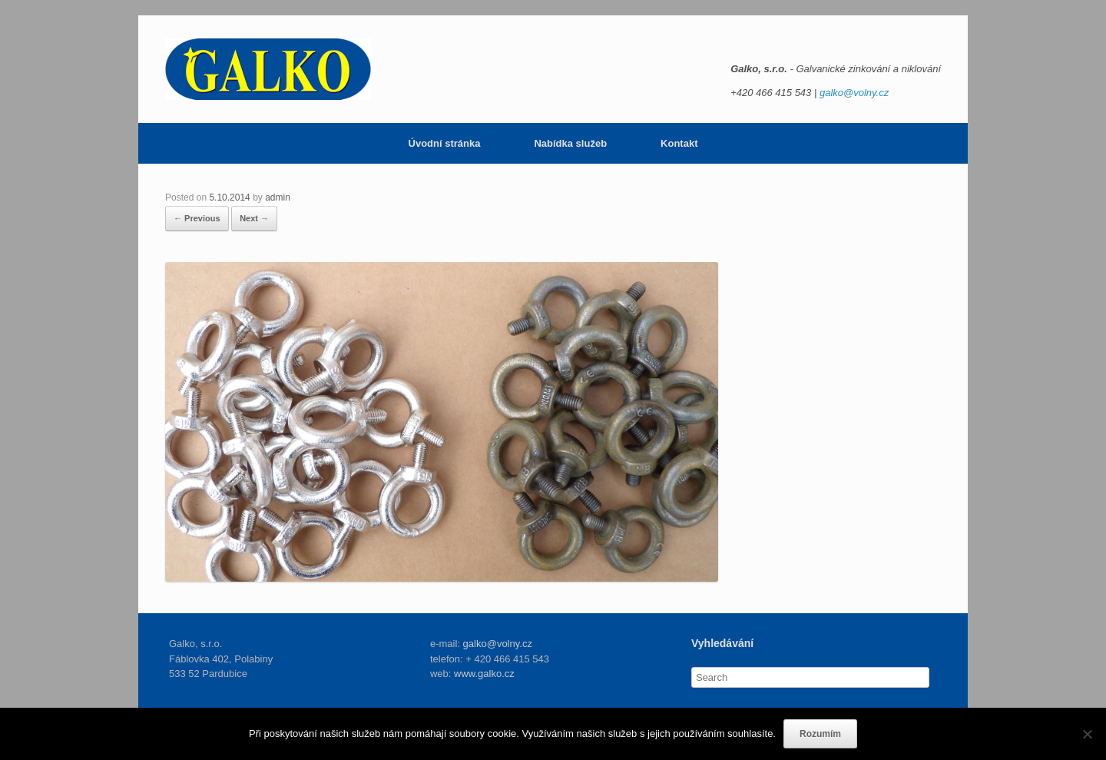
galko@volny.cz (854, 92)
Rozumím (820, 733)
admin (277, 197)
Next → (254, 218)
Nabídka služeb (570, 143)
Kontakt (679, 143)
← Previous (197, 218)
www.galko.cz (484, 673)
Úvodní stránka (445, 143)
